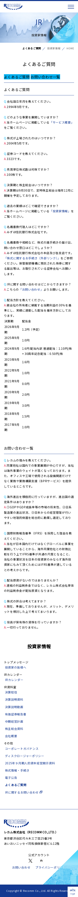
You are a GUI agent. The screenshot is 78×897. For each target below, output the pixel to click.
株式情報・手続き (17, 770)
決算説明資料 (14, 699)
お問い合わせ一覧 (45, 76)
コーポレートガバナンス (22, 748)
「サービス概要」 (62, 122)
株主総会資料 (14, 729)
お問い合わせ (21, 867)
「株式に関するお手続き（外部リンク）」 (32, 258)
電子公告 (11, 778)
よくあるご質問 (17, 76)
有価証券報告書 (15, 714)
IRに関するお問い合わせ (24, 792)
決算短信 (11, 692)
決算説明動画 (14, 707)
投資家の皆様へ (15, 667)
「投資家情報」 (60, 211)
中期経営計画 (14, 721)
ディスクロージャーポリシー (24, 756)
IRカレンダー (14, 680)
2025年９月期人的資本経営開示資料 (30, 763)
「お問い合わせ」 (31, 289)
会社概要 (11, 736)
